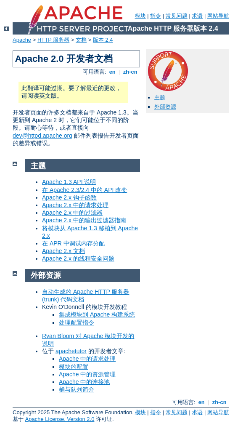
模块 (140, 16)
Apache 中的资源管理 (87, 374)
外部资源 (165, 107)
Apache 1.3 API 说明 (69, 181)
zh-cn (130, 72)
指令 (155, 16)
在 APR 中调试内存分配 (73, 243)
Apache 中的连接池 (84, 381)
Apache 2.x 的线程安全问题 (78, 258)
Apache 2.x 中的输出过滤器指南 (84, 220)
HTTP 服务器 (53, 40)
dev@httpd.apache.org (42, 135)
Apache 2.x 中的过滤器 (72, 212)
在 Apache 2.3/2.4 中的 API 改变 (84, 189)
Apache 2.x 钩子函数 (69, 197)
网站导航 (218, 16)
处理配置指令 (76, 322)
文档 (81, 40)
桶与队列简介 (76, 389)
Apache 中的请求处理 (87, 358)
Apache (22, 40)
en (112, 72)
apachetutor (71, 351)
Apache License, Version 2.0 (60, 419)
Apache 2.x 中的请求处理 (75, 205)
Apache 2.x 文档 (63, 251)
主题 (159, 97)
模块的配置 (73, 366)
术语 (197, 16)
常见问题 (176, 16)
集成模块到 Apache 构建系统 (97, 314)
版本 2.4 (103, 40)
